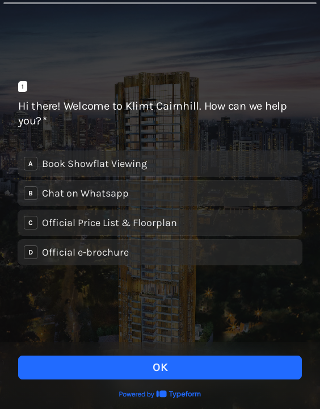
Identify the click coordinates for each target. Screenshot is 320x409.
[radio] (160, 163)
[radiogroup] (160, 208)
